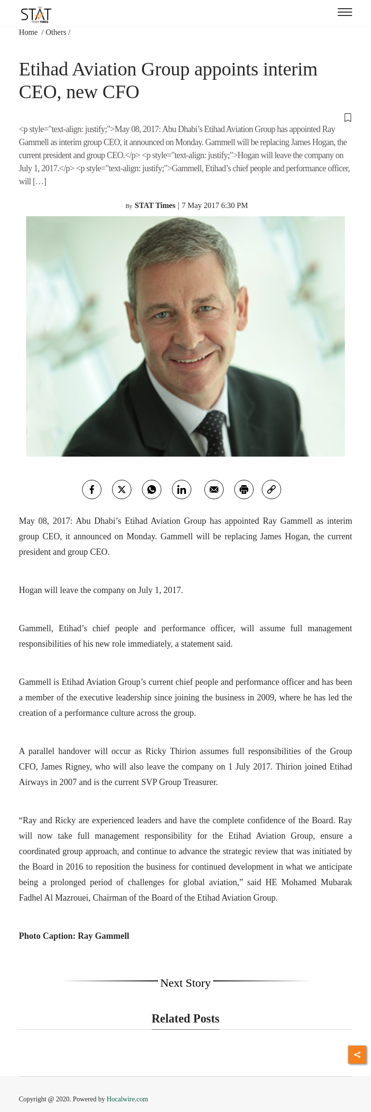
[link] (271, 489)
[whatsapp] (151, 489)
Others (56, 32)
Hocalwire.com (127, 1099)
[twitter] (121, 489)
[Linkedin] (181, 489)
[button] (185, 117)
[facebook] (91, 489)
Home (29, 32)
